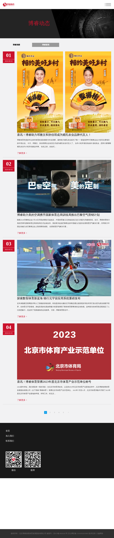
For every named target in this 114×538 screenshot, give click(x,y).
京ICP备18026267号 (60, 533)
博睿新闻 (45, 45)
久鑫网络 (99, 533)
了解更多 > (22, 153)
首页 (8, 431)
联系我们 (10, 441)
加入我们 (10, 436)
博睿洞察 (16, 45)
